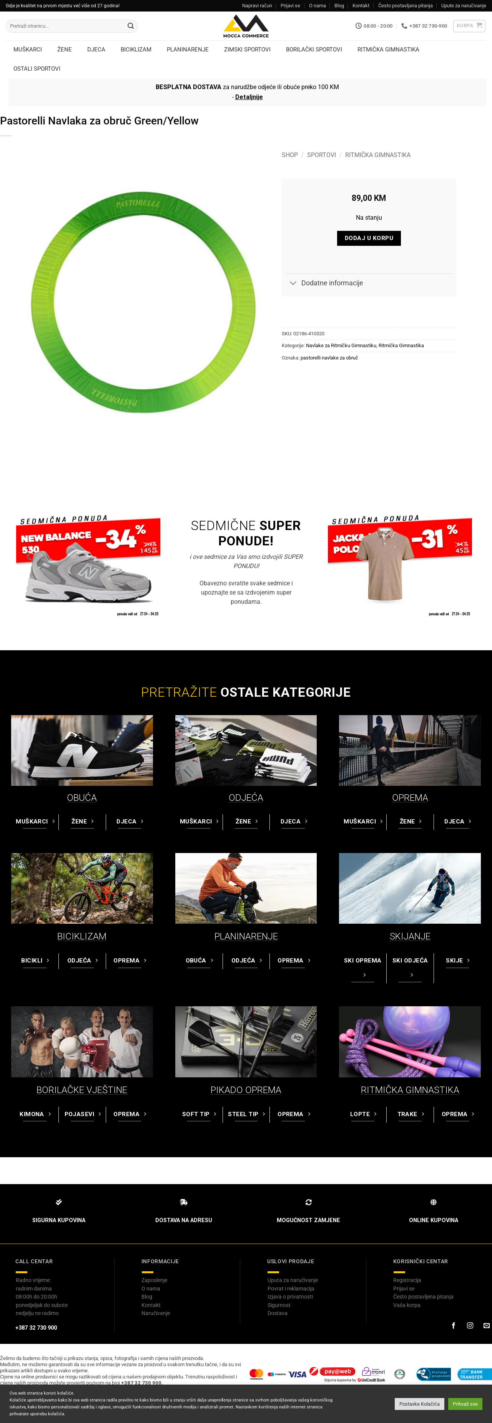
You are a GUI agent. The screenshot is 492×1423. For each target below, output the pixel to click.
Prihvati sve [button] (465, 1404)
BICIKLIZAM (81, 936)
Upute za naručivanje (463, 5)
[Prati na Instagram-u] (470, 1325)
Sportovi (321, 155)
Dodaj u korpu (369, 238)
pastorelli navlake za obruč (329, 358)
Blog (339, 5)
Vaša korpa (407, 1305)
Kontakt (360, 5)
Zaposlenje (154, 1280)
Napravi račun (257, 5)
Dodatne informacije (324, 284)
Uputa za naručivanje (293, 1280)
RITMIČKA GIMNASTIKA (410, 1090)
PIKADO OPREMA (246, 1090)
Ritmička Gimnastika (378, 155)
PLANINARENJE (246, 936)
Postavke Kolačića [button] (419, 1404)
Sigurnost (279, 1305)
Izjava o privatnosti (290, 1297)
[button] (469, 26)
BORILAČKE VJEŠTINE (82, 1090)
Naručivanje (155, 1313)
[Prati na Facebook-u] (453, 1325)
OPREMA (410, 797)
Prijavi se (290, 5)
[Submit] (130, 26)
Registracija (407, 1280)
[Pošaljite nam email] (486, 1325)
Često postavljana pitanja (405, 5)
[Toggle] (293, 284)
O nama (317, 5)
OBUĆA (82, 797)
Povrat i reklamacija (291, 1289)
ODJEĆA (246, 797)
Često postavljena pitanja (423, 1297)
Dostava (278, 1313)
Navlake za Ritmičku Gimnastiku (341, 345)
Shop (290, 155)
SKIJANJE (410, 936)
